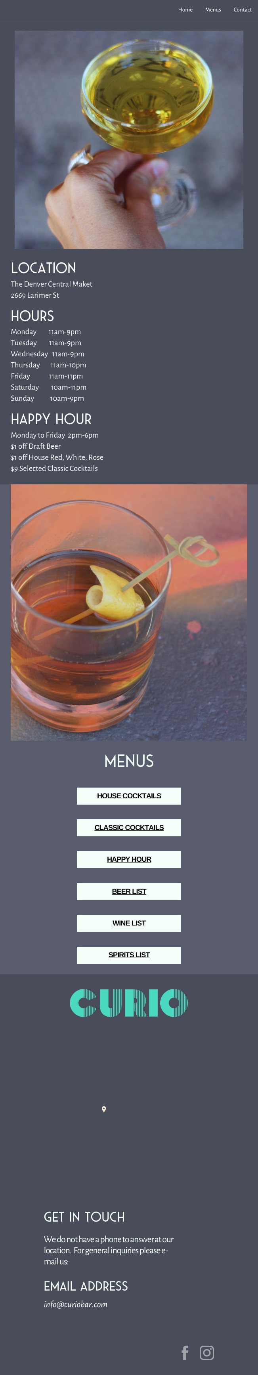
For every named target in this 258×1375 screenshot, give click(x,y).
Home (185, 10)
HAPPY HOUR (129, 859)
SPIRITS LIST (129, 955)
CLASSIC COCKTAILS (128, 828)
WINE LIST (129, 923)
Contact (243, 10)
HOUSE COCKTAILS (129, 796)
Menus (213, 10)
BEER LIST (129, 891)
